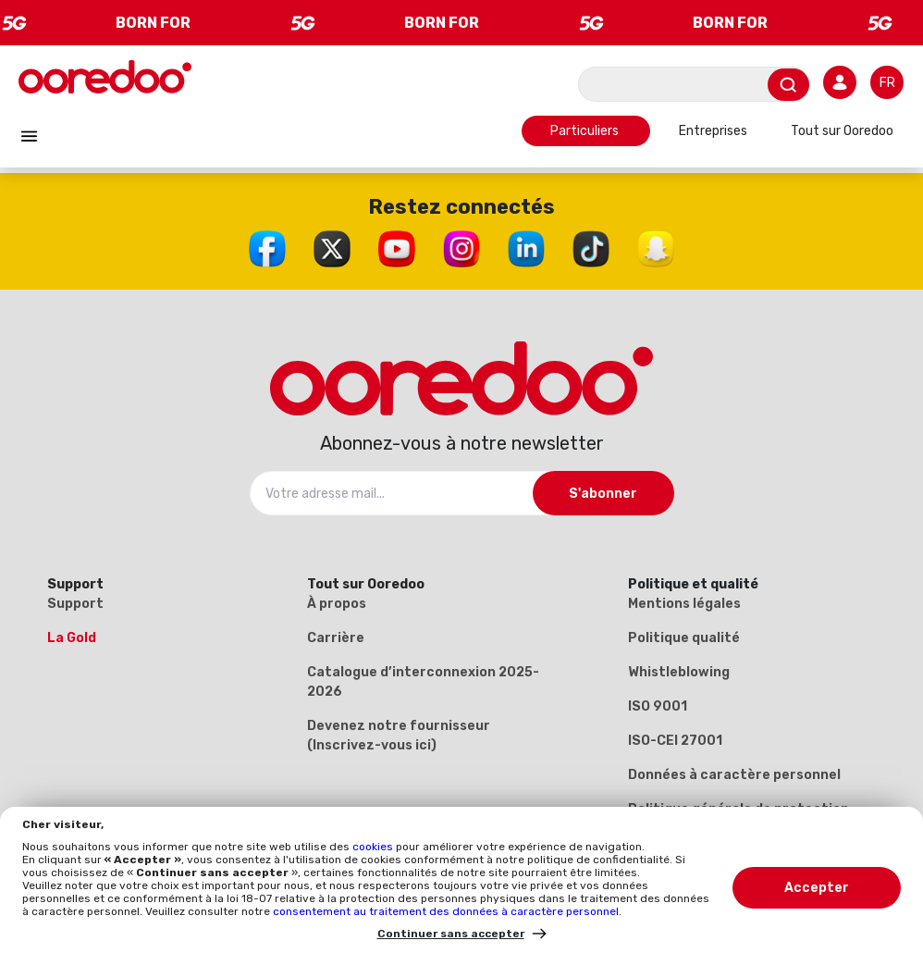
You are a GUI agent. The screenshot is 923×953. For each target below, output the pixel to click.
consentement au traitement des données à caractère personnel (446, 911)
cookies (374, 846)
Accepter (816, 888)
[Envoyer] (788, 84)
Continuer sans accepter (450, 933)
